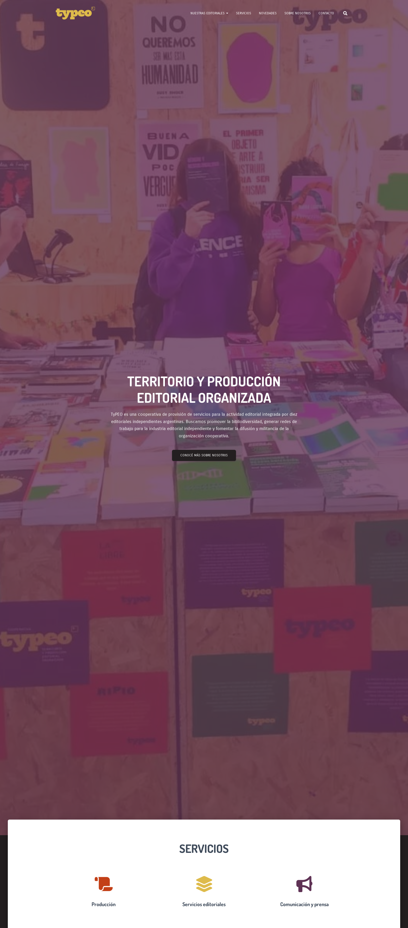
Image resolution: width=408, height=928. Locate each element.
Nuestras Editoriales (209, 13)
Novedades (268, 13)
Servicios (243, 13)
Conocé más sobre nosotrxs (204, 455)
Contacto (326, 13)
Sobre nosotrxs (297, 13)
